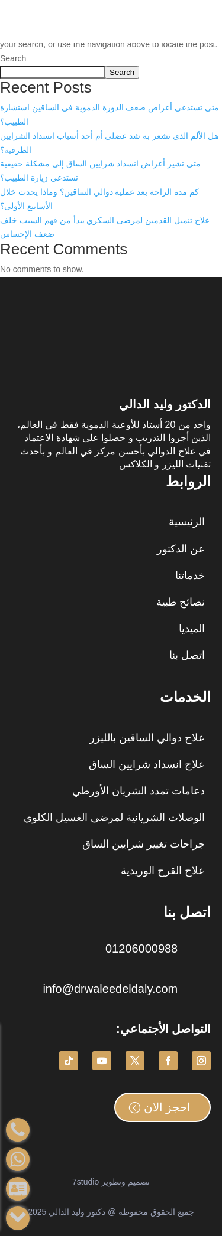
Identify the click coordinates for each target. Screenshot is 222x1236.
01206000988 (141, 948)
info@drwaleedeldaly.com (110, 988)
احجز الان (167, 1107)
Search (13, 58)
